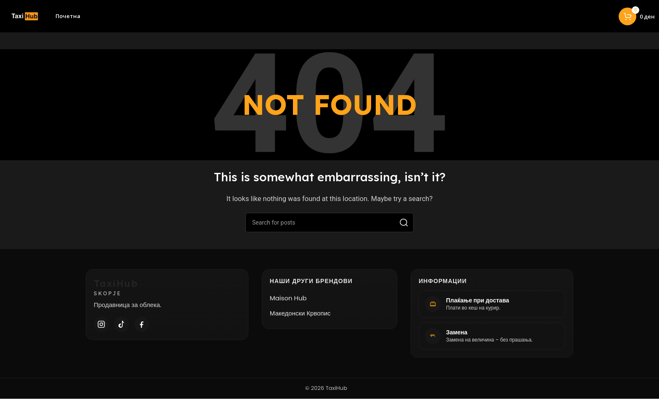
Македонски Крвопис (300, 314)
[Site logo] (22, 16)
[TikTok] (121, 325)
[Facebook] (141, 325)
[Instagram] (101, 325)
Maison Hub (288, 299)
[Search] (329, 223)
